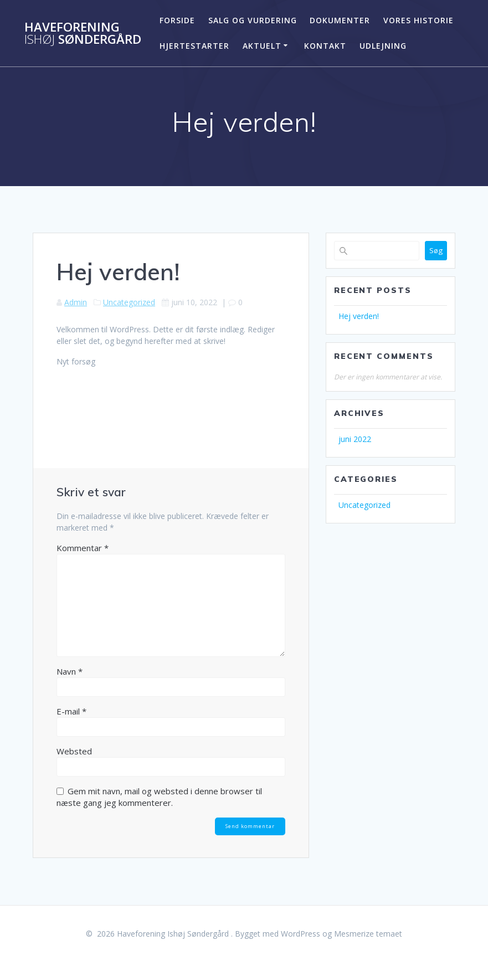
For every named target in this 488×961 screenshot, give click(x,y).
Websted (74, 751)
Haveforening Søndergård (82, 33)
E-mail (71, 711)
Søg (436, 250)
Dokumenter (340, 20)
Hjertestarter (194, 45)
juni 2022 (354, 439)
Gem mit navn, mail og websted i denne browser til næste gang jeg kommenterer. (159, 796)
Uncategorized (129, 302)
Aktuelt (262, 45)
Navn (69, 671)
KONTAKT (325, 45)
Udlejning (383, 45)
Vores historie (418, 20)
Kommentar (82, 547)
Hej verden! (358, 316)
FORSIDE (177, 20)
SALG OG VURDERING (252, 20)
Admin (75, 302)
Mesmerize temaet (368, 933)
